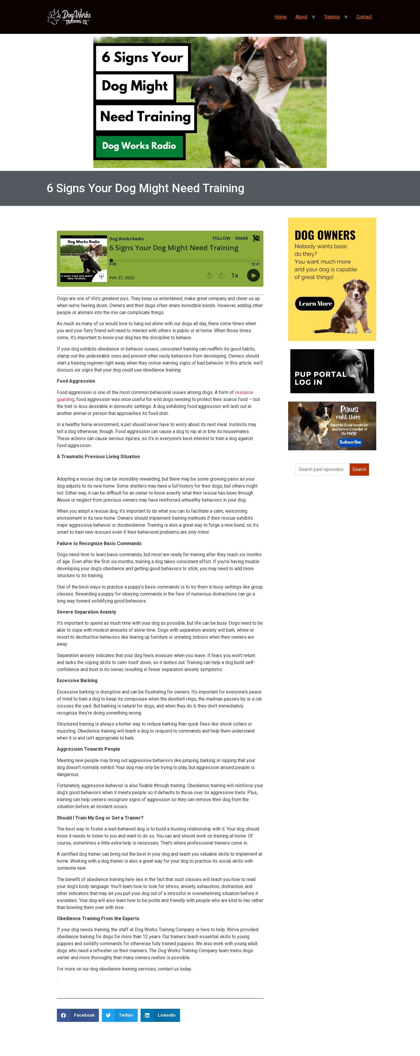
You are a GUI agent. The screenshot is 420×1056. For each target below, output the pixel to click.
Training (332, 17)
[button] (78, 1015)
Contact (364, 17)
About (301, 17)
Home (280, 17)
